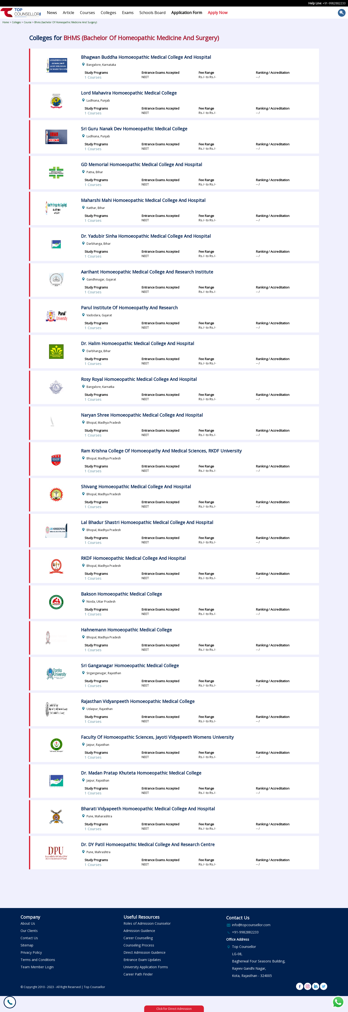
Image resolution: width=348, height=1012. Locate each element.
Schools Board (152, 12)
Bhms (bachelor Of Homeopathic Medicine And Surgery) (65, 22)
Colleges (108, 12)
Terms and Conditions (38, 959)
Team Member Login (37, 967)
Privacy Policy (31, 952)
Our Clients (29, 930)
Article (68, 12)
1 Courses (93, 77)
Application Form (186, 12)
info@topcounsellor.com (251, 925)
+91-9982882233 (334, 3)
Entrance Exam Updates (142, 959)
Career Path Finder (138, 974)
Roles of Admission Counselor (147, 923)
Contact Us (29, 938)
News (52, 12)
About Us (28, 923)
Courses (87, 12)
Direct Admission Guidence (144, 952)
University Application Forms (145, 967)
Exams (128, 12)
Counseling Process (138, 945)
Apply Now (217, 12)
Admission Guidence (139, 930)
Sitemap (27, 945)
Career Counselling (138, 938)
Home (5, 22)
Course (27, 22)
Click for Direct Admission (174, 1009)
